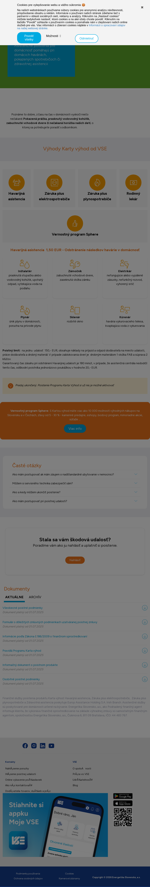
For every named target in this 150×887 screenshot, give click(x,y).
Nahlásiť (75, 560)
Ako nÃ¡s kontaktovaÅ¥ (18, 785)
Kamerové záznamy (69, 878)
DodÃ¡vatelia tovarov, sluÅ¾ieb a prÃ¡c (28, 791)
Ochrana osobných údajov (28, 878)
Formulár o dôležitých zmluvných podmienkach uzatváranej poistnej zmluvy (50, 622)
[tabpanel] (75, 309)
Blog (75, 785)
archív (35, 597)
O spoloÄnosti (82, 768)
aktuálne (14, 597)
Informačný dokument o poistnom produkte (30, 665)
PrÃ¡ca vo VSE (81, 774)
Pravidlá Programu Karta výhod (22, 650)
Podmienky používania (28, 873)
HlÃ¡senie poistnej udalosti (20, 774)
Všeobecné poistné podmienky (23, 607)
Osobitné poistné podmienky (21, 679)
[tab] (17, 188)
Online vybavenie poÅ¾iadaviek (23, 779)
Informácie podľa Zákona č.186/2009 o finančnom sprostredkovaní (45, 636)
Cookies (69, 873)
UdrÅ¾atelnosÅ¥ (82, 779)
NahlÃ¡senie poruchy (17, 768)
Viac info (75, 429)
